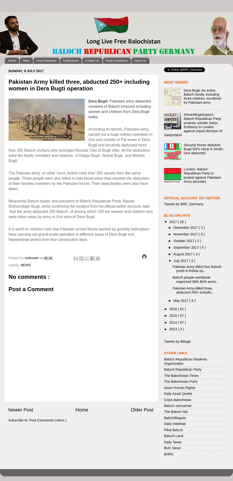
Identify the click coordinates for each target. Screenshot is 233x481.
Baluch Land (173, 436)
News (26, 60)
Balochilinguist (175, 418)
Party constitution (117, 60)
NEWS (25, 265)
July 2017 (181, 261)
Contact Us (92, 60)
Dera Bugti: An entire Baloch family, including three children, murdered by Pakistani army (202, 97)
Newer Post (20, 409)
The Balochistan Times (181, 376)
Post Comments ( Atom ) (48, 420)
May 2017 (181, 301)
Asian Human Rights (179, 388)
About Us (140, 60)
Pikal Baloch (173, 430)
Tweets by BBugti (177, 341)
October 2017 (184, 241)
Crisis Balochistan (177, 400)
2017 (173, 222)
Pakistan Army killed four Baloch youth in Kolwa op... (197, 269)
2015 (173, 316)
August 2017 (184, 254)
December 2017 (186, 227)
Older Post (142, 409)
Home (12, 60)
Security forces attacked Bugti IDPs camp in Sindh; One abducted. (203, 149)
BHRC (169, 454)
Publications (70, 60)
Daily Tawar (173, 442)
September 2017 (187, 247)
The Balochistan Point (180, 381)
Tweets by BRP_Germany (184, 204)
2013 (173, 329)
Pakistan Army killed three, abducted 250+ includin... (193, 290)
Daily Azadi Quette (178, 394)
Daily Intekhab (175, 424)
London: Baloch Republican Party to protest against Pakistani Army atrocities (202, 175)
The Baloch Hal (175, 412)
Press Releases (46, 60)
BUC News (172, 448)
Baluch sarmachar (178, 406)
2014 (173, 322)
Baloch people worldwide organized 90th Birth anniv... (195, 279)
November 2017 (186, 234)
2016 (173, 309)
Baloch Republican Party (183, 369)
